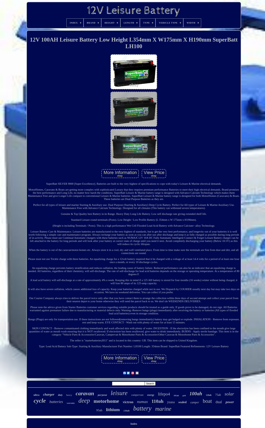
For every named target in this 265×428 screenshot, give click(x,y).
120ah (208, 395)
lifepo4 (164, 394)
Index (133, 423)
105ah (176, 395)
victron (128, 402)
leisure (119, 393)
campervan (137, 394)
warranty (71, 403)
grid (184, 396)
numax (142, 401)
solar (229, 393)
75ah (218, 394)
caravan (85, 393)
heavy (69, 395)
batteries (56, 401)
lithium (113, 409)
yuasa (171, 402)
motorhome (106, 401)
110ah (157, 401)
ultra (36, 394)
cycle (40, 400)
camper (194, 402)
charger (48, 394)
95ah (99, 410)
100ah (195, 393)
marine (163, 409)
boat (207, 401)
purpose (102, 395)
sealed (182, 402)
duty (60, 395)
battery (142, 408)
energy (150, 395)
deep (84, 400)
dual (219, 402)
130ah (126, 410)
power (230, 402)
